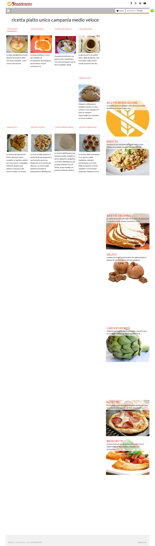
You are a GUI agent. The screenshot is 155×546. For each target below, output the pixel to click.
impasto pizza (85, 78)
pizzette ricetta (38, 127)
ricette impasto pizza (64, 127)
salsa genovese (85, 29)
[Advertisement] (55, 207)
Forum (120, 11)
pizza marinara (37, 29)
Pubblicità (142, 542)
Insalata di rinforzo (63, 29)
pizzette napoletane (88, 127)
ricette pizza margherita (12, 30)
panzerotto (12, 127)
